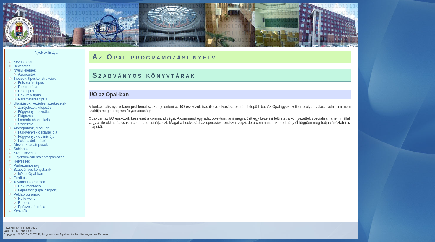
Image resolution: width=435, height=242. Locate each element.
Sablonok (21, 149)
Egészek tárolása (31, 207)
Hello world (26, 198)
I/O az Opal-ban (30, 174)
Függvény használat (34, 112)
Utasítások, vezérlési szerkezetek (40, 103)
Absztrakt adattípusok (31, 145)
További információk (29, 182)
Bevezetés (22, 66)
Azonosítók (26, 74)
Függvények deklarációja (37, 132)
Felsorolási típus (31, 83)
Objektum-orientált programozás (39, 157)
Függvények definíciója (36, 136)
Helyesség (22, 161)
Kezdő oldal (23, 62)
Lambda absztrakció (34, 120)
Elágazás (25, 116)
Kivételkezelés (25, 153)
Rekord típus (28, 87)
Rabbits (24, 203)
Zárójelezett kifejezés (34, 107)
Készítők (20, 211)
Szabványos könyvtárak (32, 170)
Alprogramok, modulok (31, 128)
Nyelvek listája (46, 53)
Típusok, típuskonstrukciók (35, 79)
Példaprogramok (27, 194)
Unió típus (26, 91)
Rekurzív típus (29, 95)
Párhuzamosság (26, 165)
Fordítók (20, 178)
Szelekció (25, 124)
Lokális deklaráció (32, 141)
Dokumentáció (29, 186)
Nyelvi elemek (25, 70)
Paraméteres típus (32, 99)
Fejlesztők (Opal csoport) (37, 190)
